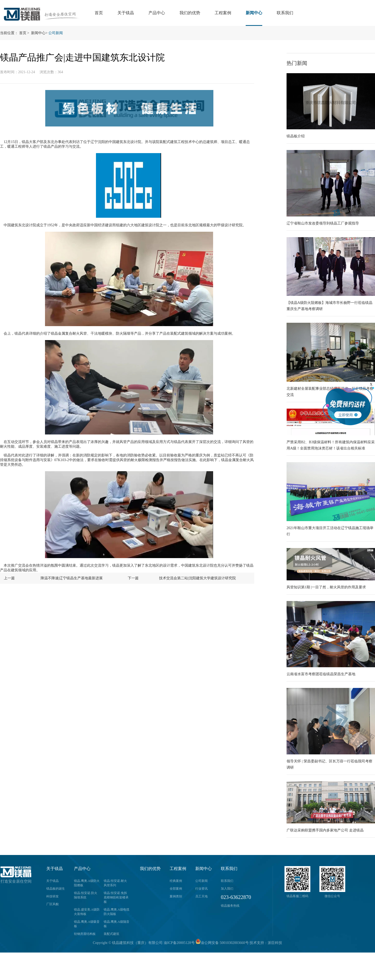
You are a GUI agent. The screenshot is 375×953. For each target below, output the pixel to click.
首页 (99, 13)
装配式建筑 (111, 934)
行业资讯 (201, 888)
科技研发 (52, 896)
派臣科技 (275, 943)
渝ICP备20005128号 (179, 943)
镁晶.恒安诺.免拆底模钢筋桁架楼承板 (116, 897)
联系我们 (285, 13)
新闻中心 (254, 13)
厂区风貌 (52, 904)
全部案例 (176, 888)
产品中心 (156, 13)
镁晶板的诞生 (55, 888)
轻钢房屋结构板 (85, 934)
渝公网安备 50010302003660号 (222, 943)
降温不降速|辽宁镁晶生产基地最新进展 (72, 578)
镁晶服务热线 (230, 905)
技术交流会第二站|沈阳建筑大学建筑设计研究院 (197, 578)
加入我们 (227, 888)
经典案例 (176, 881)
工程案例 (223, 13)
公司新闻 (55, 33)
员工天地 (201, 896)
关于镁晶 (125, 13)
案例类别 (176, 896)
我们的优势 (189, 13)
